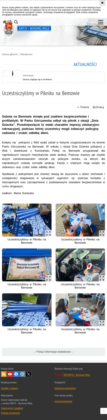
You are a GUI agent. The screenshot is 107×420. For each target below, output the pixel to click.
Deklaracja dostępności (65, 388)
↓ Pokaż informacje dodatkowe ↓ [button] (53, 351)
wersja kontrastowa (63, 401)
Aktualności (26, 54)
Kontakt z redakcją (9, 388)
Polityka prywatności (10, 413)
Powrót (83, 107)
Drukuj (98, 107)
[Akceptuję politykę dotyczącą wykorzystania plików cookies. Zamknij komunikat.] (102, 2)
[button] (100, 22)
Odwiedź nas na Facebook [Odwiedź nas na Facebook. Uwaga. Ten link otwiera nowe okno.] (16, 374)
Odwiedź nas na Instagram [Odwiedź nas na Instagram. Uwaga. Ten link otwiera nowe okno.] (22, 374)
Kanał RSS (4, 374)
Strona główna (10, 54)
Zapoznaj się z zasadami (12, 408)
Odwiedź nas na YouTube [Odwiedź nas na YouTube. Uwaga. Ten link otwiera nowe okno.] (10, 374)
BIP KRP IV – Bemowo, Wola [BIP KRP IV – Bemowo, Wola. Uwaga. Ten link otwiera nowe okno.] (77, 374)
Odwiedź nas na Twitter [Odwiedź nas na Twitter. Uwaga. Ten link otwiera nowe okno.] (28, 374)
